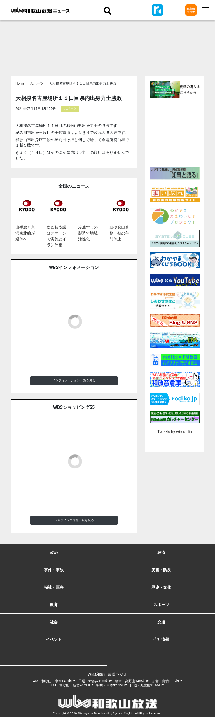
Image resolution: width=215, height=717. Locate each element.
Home (19, 83)
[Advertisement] (182, 131)
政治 (54, 552)
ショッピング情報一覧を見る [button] (74, 520)
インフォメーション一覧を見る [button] (73, 380)
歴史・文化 (161, 587)
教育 (54, 604)
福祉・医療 (54, 587)
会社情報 (161, 639)
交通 (161, 622)
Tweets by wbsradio (174, 432)
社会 (54, 622)
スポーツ (36, 83)
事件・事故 (54, 570)
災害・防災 (161, 570)
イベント (54, 639)
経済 (161, 552)
